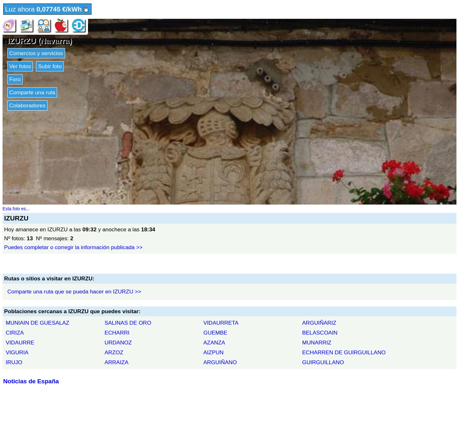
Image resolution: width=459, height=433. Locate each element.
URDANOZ (118, 342)
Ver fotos (20, 66)
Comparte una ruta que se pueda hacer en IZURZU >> (74, 291)
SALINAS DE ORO (128, 323)
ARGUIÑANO (220, 362)
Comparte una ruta (32, 92)
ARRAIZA (116, 362)
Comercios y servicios (36, 53)
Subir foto (50, 66)
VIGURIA (17, 352)
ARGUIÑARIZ (319, 323)
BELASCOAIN (320, 332)
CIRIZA (15, 332)
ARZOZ (114, 352)
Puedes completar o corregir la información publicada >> (73, 247)
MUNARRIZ (316, 342)
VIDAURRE (20, 342)
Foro (15, 79)
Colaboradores (27, 105)
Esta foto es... (16, 208)
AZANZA (214, 342)
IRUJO (14, 362)
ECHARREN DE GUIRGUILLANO (344, 352)
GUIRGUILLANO (323, 362)
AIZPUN (213, 352)
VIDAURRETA (220, 323)
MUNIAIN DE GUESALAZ (37, 323)
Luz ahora (47, 9)
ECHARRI (117, 332)
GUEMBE (215, 332)
